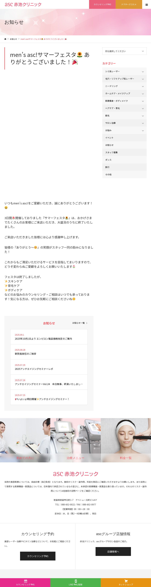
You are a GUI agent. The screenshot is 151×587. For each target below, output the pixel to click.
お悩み (108, 130)
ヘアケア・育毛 (112, 108)
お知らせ (109, 145)
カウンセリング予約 (102, 4)
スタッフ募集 (111, 152)
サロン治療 (110, 122)
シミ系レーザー (112, 71)
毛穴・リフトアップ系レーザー (119, 78)
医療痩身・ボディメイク (116, 100)
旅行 (107, 167)
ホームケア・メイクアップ (117, 93)
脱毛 (107, 115)
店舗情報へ (113, 551)
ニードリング (111, 86)
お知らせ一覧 (78, 323)
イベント (109, 137)
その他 (108, 174)
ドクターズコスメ (128, 4)
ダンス (108, 159)
